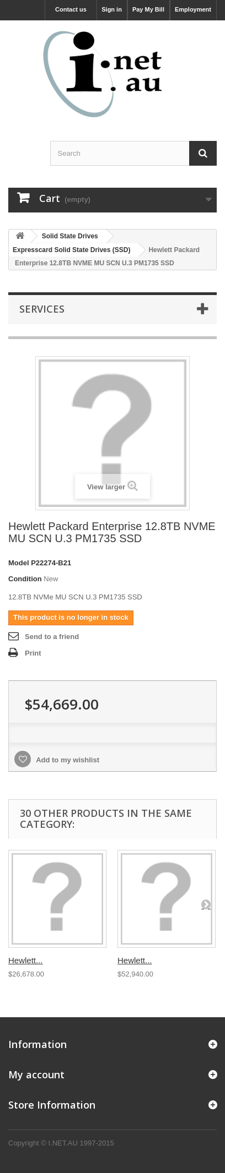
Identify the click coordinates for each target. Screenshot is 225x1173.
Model (18, 563)
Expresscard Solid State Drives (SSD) (71, 250)
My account (36, 1074)
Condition (25, 579)
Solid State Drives (70, 236)
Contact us (71, 9)
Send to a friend (52, 636)
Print (33, 653)
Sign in (111, 9)
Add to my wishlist (66, 760)
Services (42, 308)
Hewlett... (25, 960)
